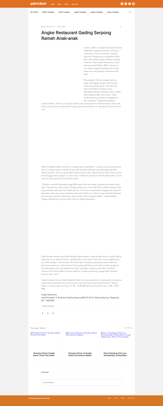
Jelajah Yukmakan (80, 12)
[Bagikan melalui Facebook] (42, 313)
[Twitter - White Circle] (125, 3)
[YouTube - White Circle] (133, 3)
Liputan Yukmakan (97, 12)
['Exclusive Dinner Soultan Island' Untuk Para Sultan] (46, 341)
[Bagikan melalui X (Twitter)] (48, 313)
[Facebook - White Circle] (122, 3)
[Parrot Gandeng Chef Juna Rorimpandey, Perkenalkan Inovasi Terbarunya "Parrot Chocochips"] (116, 341)
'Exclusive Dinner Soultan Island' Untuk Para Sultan (44, 354)
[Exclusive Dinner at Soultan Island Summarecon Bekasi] (81, 341)
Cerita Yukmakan (64, 12)
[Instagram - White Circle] (129, 3)
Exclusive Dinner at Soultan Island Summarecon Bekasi (80, 354)
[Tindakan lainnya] (120, 26)
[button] (130, 12)
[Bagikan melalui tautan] (53, 313)
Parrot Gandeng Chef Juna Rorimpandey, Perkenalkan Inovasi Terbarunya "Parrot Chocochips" (115, 354)
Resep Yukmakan (113, 12)
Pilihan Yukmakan (48, 12)
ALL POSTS (34, 12)
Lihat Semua (128, 328)
